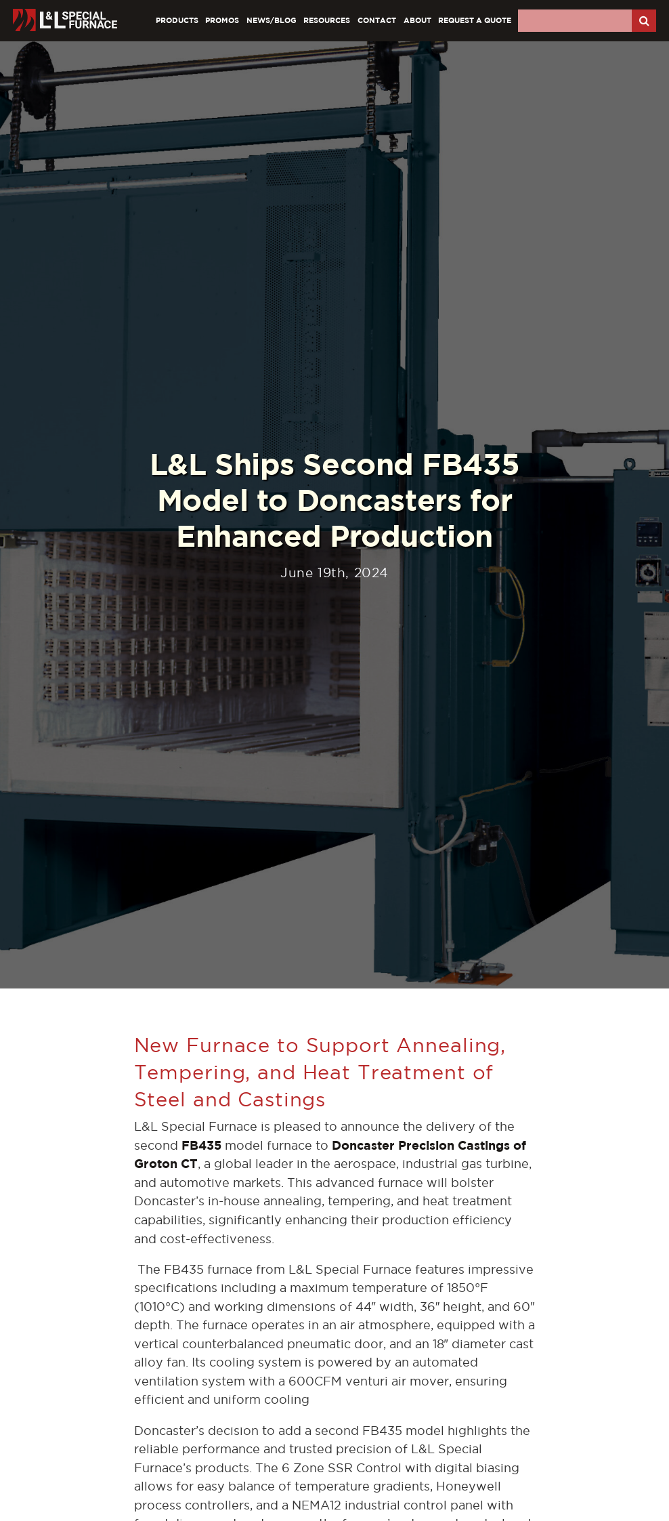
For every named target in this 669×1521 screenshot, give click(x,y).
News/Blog (271, 20)
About (417, 20)
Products (177, 20)
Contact (377, 20)
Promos (222, 20)
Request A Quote (474, 20)
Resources (326, 20)
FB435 (201, 1145)
